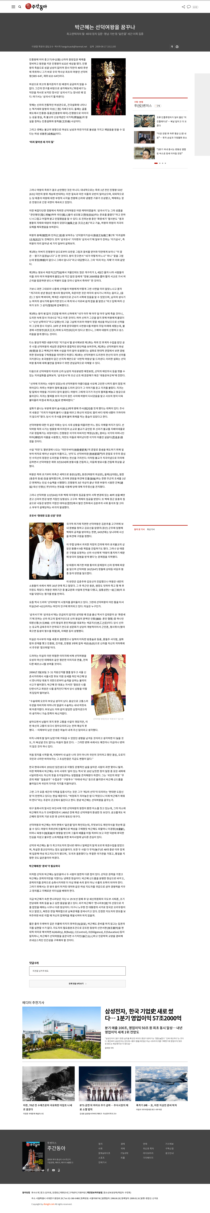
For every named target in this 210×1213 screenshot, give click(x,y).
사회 (100, 1148)
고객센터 (73, 1193)
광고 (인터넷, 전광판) (49, 1193)
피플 (123, 1158)
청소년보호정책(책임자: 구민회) (117, 1193)
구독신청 (169, 1148)
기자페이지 (148, 1158)
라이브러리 (148, 1153)
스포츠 (101, 1158)
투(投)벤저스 (143, 106)
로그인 (195, 7)
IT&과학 (124, 1153)
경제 (123, 1144)
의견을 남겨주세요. (41, 971)
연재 (145, 1144)
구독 (158, 106)
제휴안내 (64, 1193)
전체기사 (102, 1162)
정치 (100, 1144)
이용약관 (82, 1193)
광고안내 (169, 1153)
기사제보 (169, 1144)
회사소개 (35, 1193)
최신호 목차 (148, 1148)
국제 (123, 1148)
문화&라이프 (104, 1153)
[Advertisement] (70, 165)
